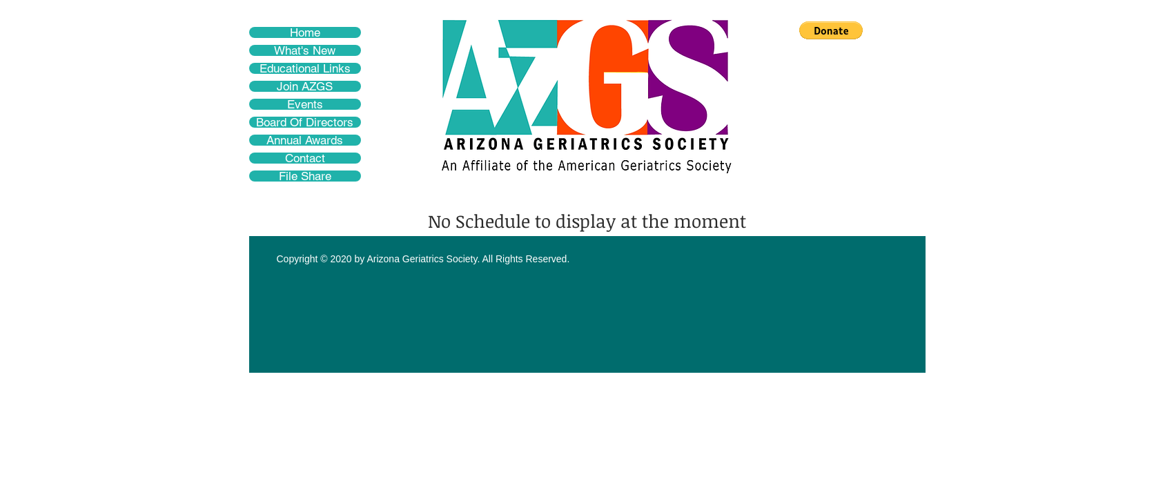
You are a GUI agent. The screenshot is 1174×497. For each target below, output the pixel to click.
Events (305, 104)
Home (305, 32)
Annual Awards (304, 140)
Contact (305, 158)
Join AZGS (305, 86)
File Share (305, 176)
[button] (831, 30)
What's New (304, 50)
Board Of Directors (304, 122)
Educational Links (305, 68)
